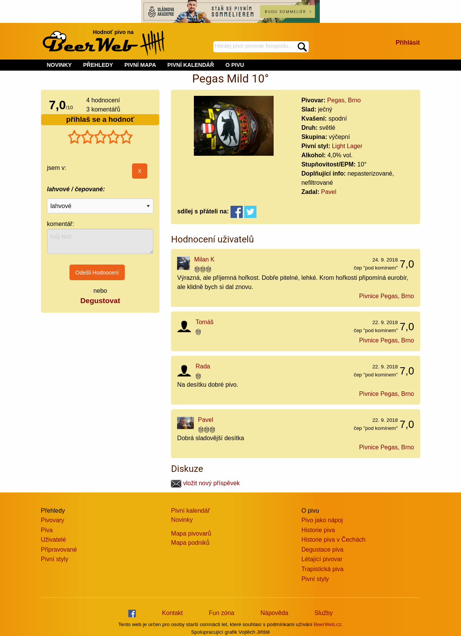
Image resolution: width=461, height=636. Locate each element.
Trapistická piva (322, 569)
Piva (47, 530)
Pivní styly (54, 559)
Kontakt (172, 613)
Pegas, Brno (344, 100)
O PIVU (235, 65)
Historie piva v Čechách (333, 539)
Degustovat (100, 301)
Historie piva (318, 530)
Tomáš (204, 322)
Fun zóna (221, 613)
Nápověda (274, 613)
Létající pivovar (322, 559)
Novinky (182, 520)
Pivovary (52, 520)
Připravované (59, 549)
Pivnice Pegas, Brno (386, 296)
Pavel (328, 192)
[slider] (100, 137)
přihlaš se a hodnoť (100, 119)
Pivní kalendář (190, 510)
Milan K (204, 259)
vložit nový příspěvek (205, 483)
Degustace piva (322, 549)
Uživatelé (53, 539)
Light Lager (347, 146)
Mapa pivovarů (191, 533)
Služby (323, 613)
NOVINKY (59, 65)
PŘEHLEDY (98, 65)
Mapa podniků (190, 542)
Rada (202, 366)
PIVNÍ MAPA (140, 65)
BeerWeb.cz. (328, 624)
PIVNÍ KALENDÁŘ (191, 65)
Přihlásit (408, 42)
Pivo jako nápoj (322, 520)
